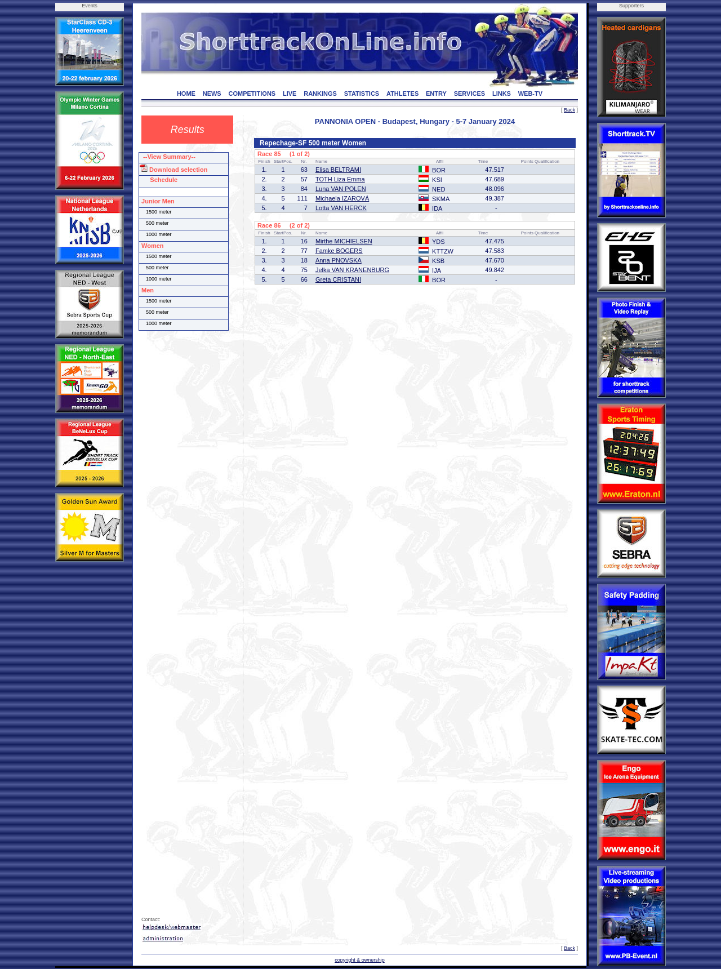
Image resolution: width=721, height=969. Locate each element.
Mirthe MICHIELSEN (343, 241)
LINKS (501, 93)
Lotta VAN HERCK (341, 208)
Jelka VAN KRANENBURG (352, 269)
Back (569, 110)
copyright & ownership (360, 960)
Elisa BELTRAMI (338, 169)
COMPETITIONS (251, 93)
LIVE (289, 93)
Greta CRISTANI (338, 279)
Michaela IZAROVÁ (342, 198)
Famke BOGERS (339, 250)
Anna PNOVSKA (338, 260)
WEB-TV (530, 93)
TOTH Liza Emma (340, 179)
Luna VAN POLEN (340, 188)
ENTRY (436, 93)
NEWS (212, 93)
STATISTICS (362, 93)
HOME (186, 93)
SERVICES (469, 93)
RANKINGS (320, 93)
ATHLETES (402, 93)
